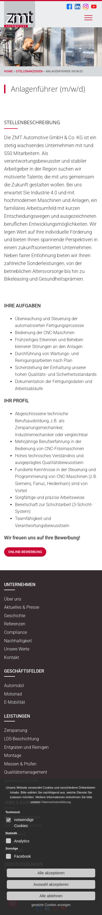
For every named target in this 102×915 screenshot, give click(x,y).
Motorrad (13, 694)
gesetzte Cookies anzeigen (50, 905)
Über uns (12, 599)
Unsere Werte (16, 649)
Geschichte (14, 615)
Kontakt (11, 657)
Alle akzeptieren (51, 873)
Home (8, 71)
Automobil (14, 685)
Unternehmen (19, 584)
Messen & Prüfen (20, 764)
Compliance (15, 632)
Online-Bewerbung (25, 552)
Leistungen (17, 716)
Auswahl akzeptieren (51, 884)
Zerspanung (15, 730)
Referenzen (14, 623)
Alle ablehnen (51, 896)
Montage (12, 755)
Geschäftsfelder (24, 671)
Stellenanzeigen (29, 71)
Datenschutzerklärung (56, 802)
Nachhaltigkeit (18, 640)
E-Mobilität (14, 702)
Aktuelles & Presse (21, 607)
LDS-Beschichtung (21, 738)
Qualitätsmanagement (25, 772)
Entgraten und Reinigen (26, 747)
